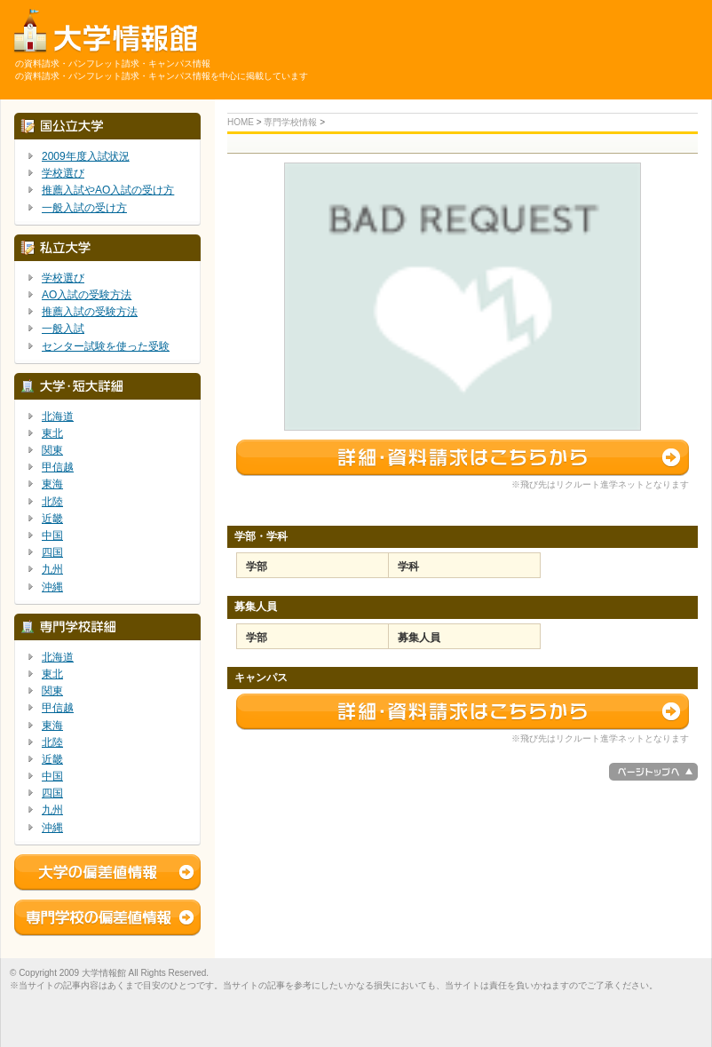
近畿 (52, 518)
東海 (52, 484)
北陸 (52, 502)
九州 (52, 569)
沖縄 (52, 587)
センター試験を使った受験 (106, 346)
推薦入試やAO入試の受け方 (108, 190)
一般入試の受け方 (84, 208)
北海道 (58, 416)
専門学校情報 (290, 122)
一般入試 (63, 328)
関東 (52, 450)
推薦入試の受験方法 (90, 311)
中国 (52, 535)
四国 (52, 552)
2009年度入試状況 (86, 156)
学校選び (63, 173)
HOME (240, 122)
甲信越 (58, 467)
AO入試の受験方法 (86, 295)
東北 (52, 433)
